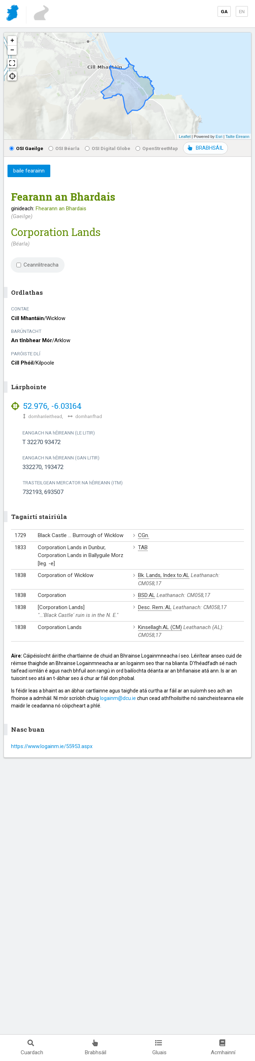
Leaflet (184, 136)
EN (242, 11)
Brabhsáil (95, 1048)
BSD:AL (146, 595)
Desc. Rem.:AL (155, 607)
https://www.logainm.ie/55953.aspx (51, 746)
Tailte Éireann (237, 136)
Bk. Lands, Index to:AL (163, 575)
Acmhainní (223, 1048)
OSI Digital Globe (107, 148)
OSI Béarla (64, 148)
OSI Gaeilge (26, 148)
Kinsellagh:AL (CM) (160, 627)
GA (224, 11)
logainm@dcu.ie (118, 698)
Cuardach (32, 1048)
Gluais (159, 1048)
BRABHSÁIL (205, 148)
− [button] (12, 50)
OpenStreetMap (157, 148)
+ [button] (12, 40)
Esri (219, 136)
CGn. (143, 535)
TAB (143, 547)
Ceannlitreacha (37, 265)
